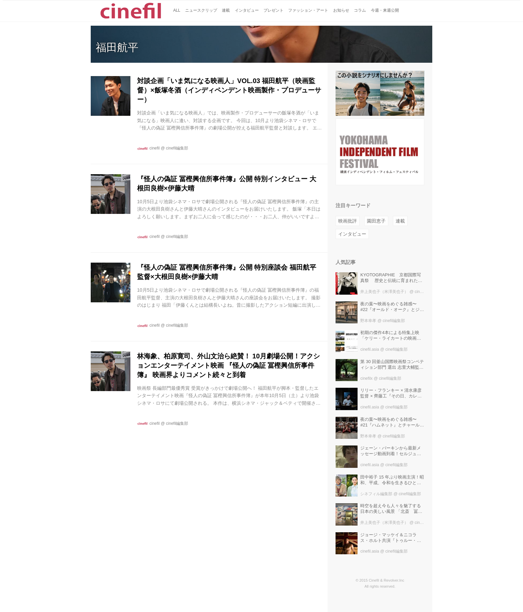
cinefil (154, 148)
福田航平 (117, 47)
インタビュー (352, 234)
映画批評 (347, 221)
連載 (400, 221)
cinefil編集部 (177, 148)
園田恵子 (376, 221)
